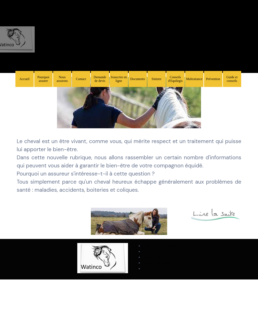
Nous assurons (62, 78)
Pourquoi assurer (43, 78)
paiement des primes (157, 257)
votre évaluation (154, 269)
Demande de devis (100, 78)
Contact (81, 79)
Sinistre (156, 79)
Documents (137, 79)
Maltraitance (194, 79)
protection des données (159, 246)
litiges (146, 251)
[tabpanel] (129, 103)
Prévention (213, 79)
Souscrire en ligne (119, 78)
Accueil (24, 79)
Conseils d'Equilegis (175, 78)
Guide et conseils (232, 78)
